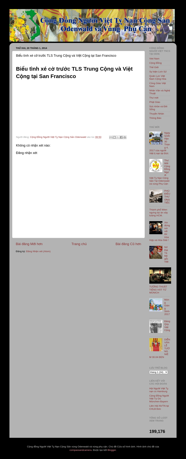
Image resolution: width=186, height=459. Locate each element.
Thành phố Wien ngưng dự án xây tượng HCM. (158, 212)
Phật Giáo (154, 102)
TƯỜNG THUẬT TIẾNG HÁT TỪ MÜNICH (158, 289)
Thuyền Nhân (156, 113)
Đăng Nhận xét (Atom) (38, 251)
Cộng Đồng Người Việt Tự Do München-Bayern (159, 398)
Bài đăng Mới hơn (29, 244)
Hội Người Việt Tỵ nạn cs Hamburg (158, 390)
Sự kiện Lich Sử (158, 71)
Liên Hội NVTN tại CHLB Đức (159, 407)
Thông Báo (155, 118)
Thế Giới (154, 67)
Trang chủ (79, 244)
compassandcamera (81, 450)
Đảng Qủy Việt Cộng (167, 325)
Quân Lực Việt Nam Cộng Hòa (157, 77)
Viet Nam (154, 58)
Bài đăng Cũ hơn (128, 244)
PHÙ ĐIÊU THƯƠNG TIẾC (167, 196)
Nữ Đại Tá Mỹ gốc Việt (166, 254)
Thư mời (153, 97)
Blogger (112, 450)
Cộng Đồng (155, 63)
